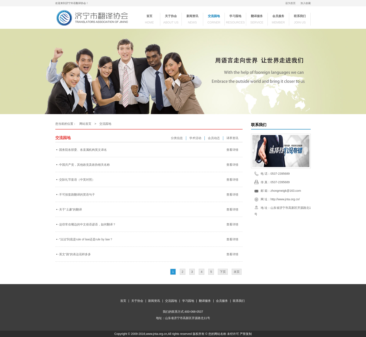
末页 (237, 271)
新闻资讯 (192, 16)
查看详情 (232, 149)
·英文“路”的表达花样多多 (74, 254)
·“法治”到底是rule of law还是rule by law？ (85, 239)
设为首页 (290, 3)
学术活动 (195, 138)
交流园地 (214, 16)
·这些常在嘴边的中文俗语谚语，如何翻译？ (87, 224)
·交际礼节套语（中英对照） (76, 179)
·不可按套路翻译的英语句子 (76, 194)
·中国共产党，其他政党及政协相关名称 (84, 164)
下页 (223, 271)
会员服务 (278, 16)
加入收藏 (305, 3)
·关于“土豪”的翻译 (70, 209)
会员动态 (214, 138)
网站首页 (85, 123)
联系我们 (300, 16)
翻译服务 (257, 16)
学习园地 (235, 16)
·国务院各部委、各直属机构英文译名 (82, 149)
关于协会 (171, 16)
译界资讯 (232, 138)
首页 (149, 16)
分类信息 (177, 138)
